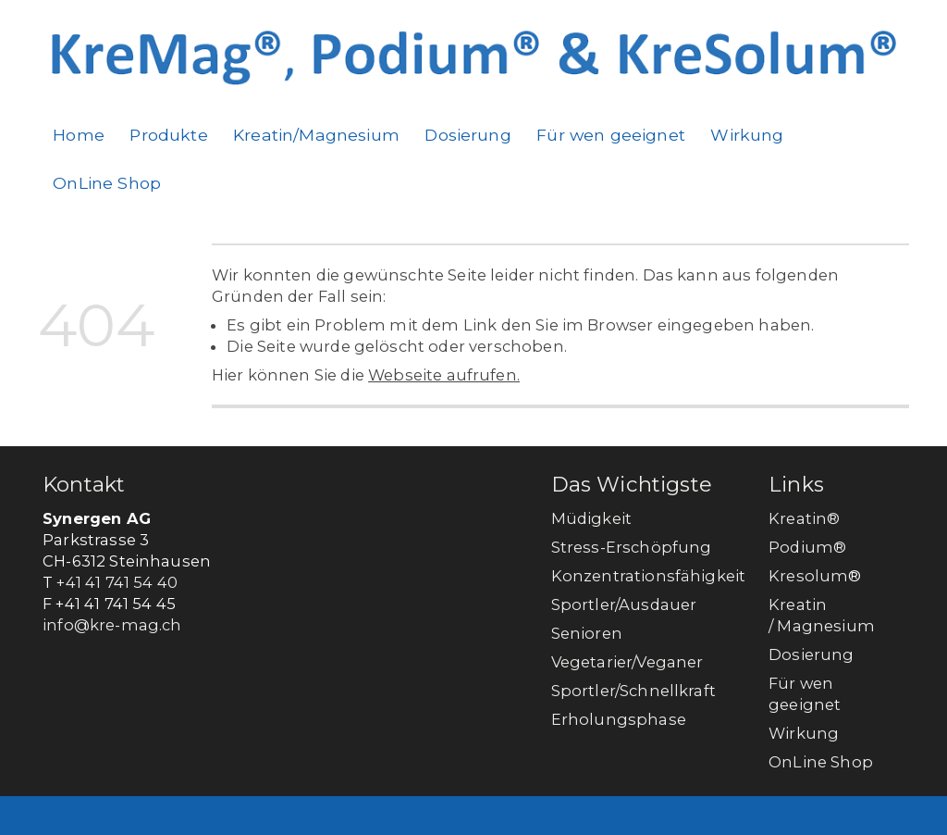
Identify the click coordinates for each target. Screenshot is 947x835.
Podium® (809, 547)
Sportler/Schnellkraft (633, 690)
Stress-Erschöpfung (631, 547)
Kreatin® (804, 518)
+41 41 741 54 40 (117, 582)
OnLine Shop (107, 183)
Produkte (168, 134)
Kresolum (808, 576)
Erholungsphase (618, 719)
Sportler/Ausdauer (624, 604)
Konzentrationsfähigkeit (648, 576)
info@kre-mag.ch (112, 625)
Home (79, 134)
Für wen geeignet (610, 134)
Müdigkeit (591, 518)
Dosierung (467, 134)
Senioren (586, 633)
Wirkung (746, 134)
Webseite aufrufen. (444, 375)
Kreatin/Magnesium (316, 134)
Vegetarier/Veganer (627, 662)
